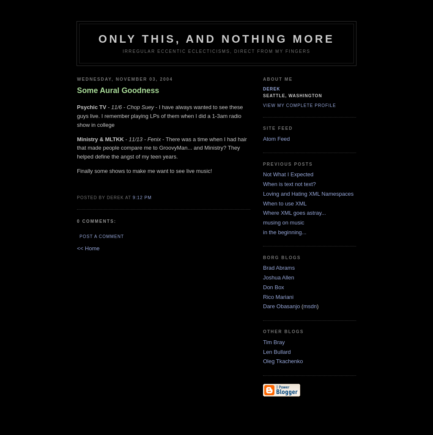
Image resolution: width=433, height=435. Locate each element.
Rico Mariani (278, 297)
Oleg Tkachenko (283, 361)
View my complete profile (299, 105)
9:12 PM (142, 197)
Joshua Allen (278, 277)
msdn (310, 306)
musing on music (283, 222)
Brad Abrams (279, 268)
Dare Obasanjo (281, 306)
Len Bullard (277, 352)
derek (271, 89)
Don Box (273, 287)
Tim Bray (274, 342)
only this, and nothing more (216, 39)
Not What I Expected (288, 174)
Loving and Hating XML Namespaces (308, 194)
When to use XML (285, 203)
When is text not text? (289, 184)
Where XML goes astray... (294, 213)
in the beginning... (285, 232)
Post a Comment (101, 236)
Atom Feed (276, 139)
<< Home (88, 248)
